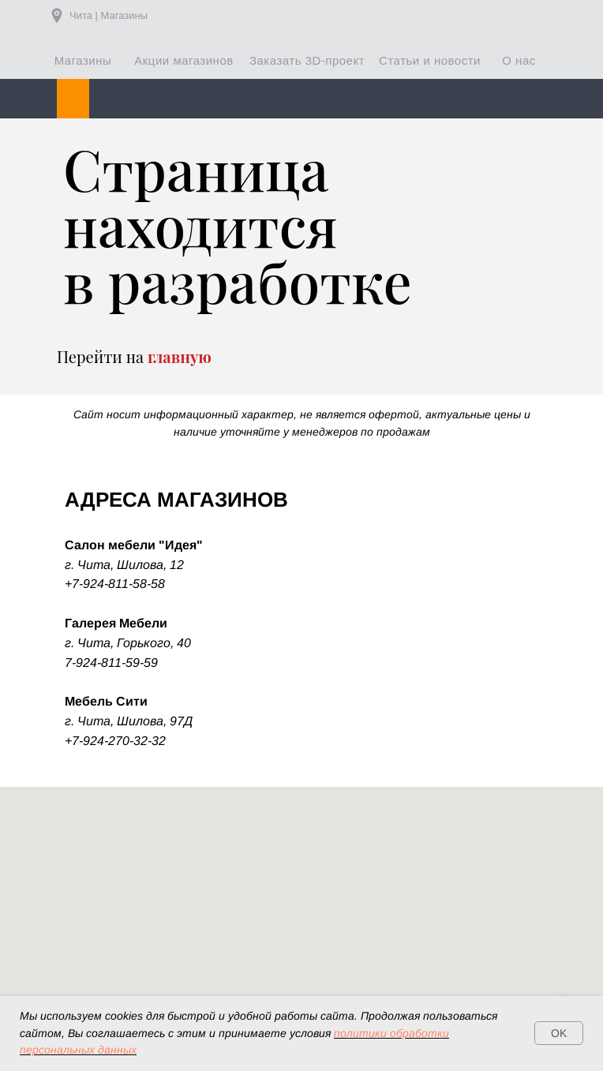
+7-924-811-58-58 (115, 583)
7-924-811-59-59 (111, 662)
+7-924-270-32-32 (115, 740)
